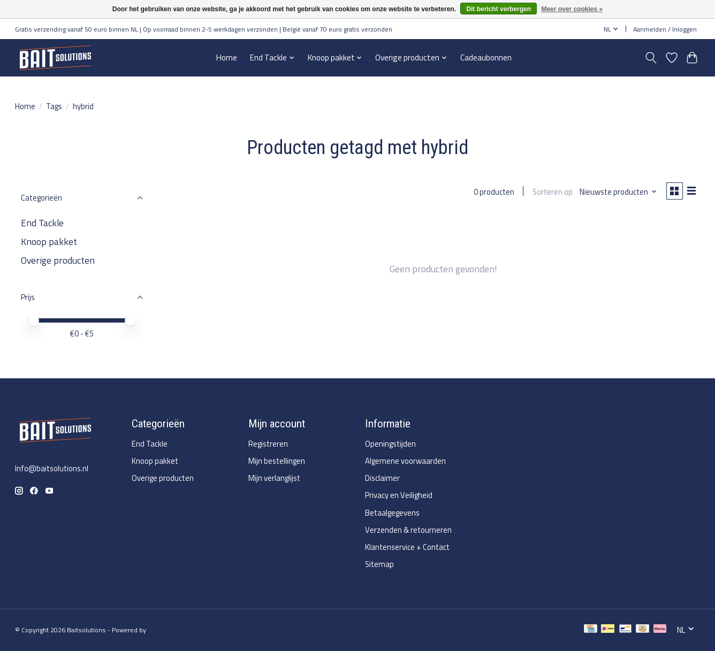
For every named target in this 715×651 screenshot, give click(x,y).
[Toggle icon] (651, 57)
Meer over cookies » (572, 9)
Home (226, 57)
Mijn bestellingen (276, 461)
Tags (54, 106)
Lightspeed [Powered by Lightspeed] (164, 630)
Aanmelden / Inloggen (665, 29)
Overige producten (58, 260)
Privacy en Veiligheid (398, 495)
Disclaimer (382, 478)
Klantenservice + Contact (407, 547)
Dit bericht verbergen (498, 9)
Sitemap (379, 564)
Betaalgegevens (392, 513)
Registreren (268, 444)
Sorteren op (549, 192)
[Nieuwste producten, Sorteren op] (616, 192)
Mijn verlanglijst (274, 478)
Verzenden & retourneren (408, 530)
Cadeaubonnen (486, 57)
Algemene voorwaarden (405, 461)
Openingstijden (390, 444)
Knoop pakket (49, 241)
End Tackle (42, 223)
